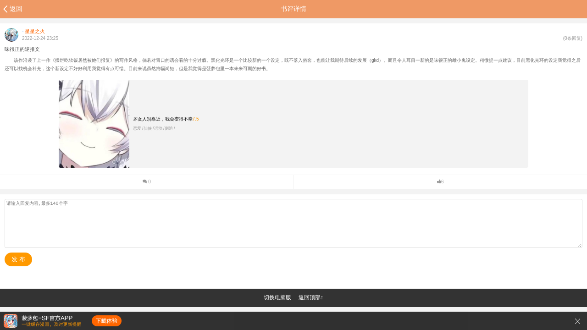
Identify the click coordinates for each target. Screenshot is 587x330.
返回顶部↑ (311, 297)
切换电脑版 (277, 297)
